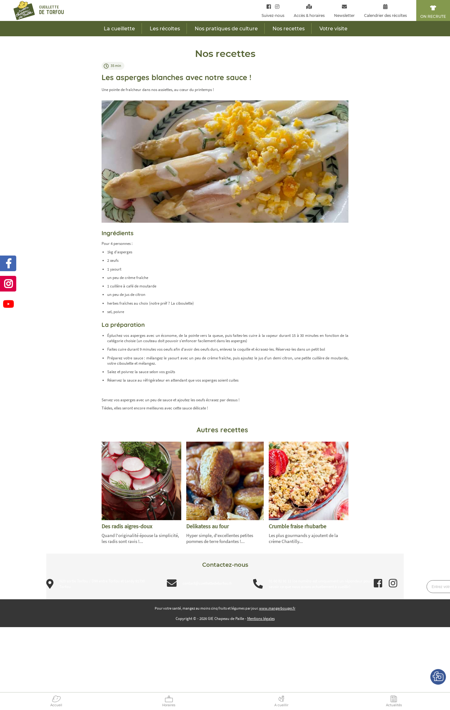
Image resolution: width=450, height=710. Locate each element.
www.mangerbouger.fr (277, 608)
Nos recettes (288, 29)
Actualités (394, 705)
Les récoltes (165, 29)
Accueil (56, 705)
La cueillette (119, 29)
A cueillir (281, 705)
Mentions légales (261, 618)
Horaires (168, 705)
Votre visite (333, 29)
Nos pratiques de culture (226, 29)
